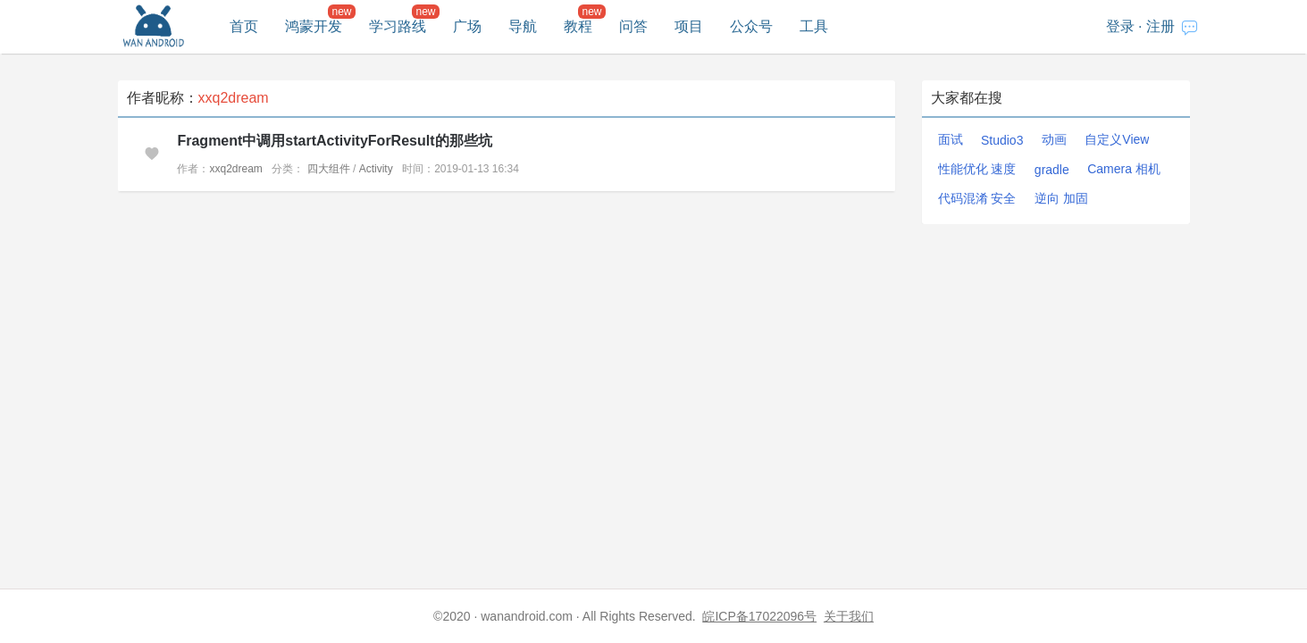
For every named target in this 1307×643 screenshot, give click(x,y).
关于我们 (849, 616)
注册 (1160, 26)
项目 (688, 26)
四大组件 (328, 169)
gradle (1052, 170)
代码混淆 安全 (977, 198)
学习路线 (397, 26)
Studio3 (1002, 140)
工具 (814, 26)
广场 (467, 26)
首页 (244, 26)
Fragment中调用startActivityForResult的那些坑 (334, 140)
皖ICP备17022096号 (759, 616)
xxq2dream (235, 169)
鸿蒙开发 (313, 26)
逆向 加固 (1061, 198)
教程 (578, 26)
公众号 (751, 26)
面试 (950, 139)
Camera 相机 (1123, 169)
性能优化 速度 (977, 169)
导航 (522, 26)
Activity (376, 169)
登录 (1120, 26)
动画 (1054, 139)
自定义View (1117, 139)
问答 (633, 26)
